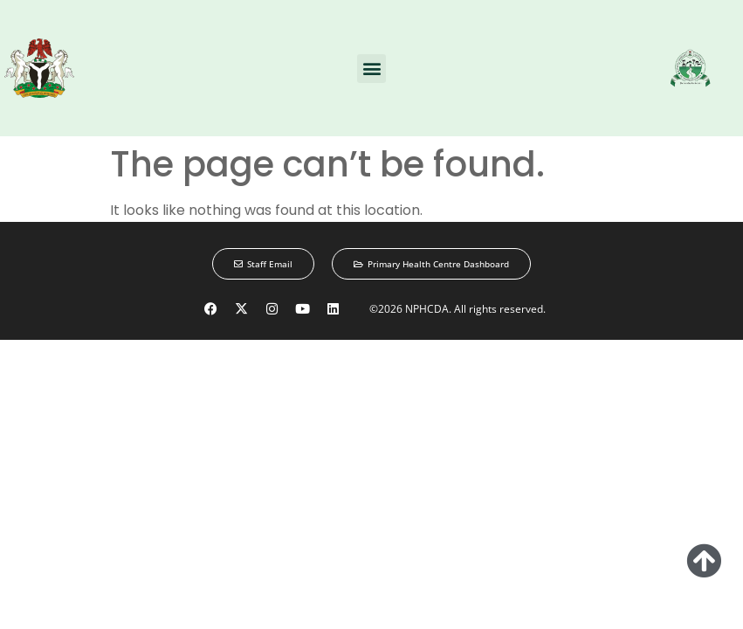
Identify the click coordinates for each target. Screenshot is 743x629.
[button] (371, 68)
